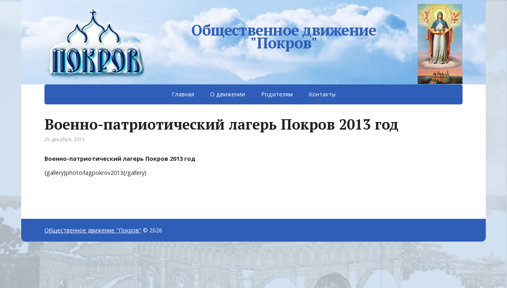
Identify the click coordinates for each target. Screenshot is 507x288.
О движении (227, 94)
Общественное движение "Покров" (283, 34)
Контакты (322, 94)
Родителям (277, 94)
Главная (183, 94)
